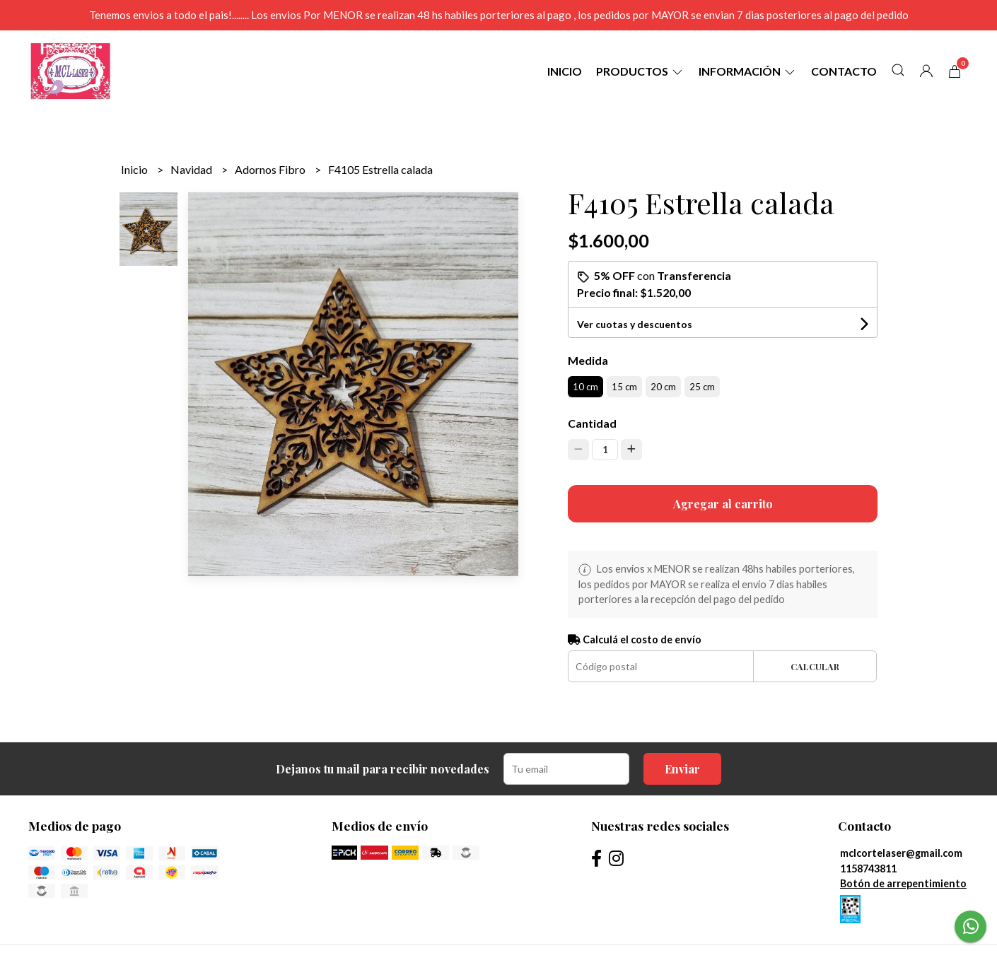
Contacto (844, 71)
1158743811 (868, 869)
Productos (640, 71)
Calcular (815, 666)
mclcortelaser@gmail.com (901, 853)
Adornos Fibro (271, 169)
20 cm (663, 386)
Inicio (564, 71)
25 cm (702, 386)
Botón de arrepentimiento (903, 883)
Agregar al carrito (723, 503)
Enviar (682, 768)
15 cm (624, 386)
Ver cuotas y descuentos (634, 324)
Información (748, 71)
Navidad (192, 169)
